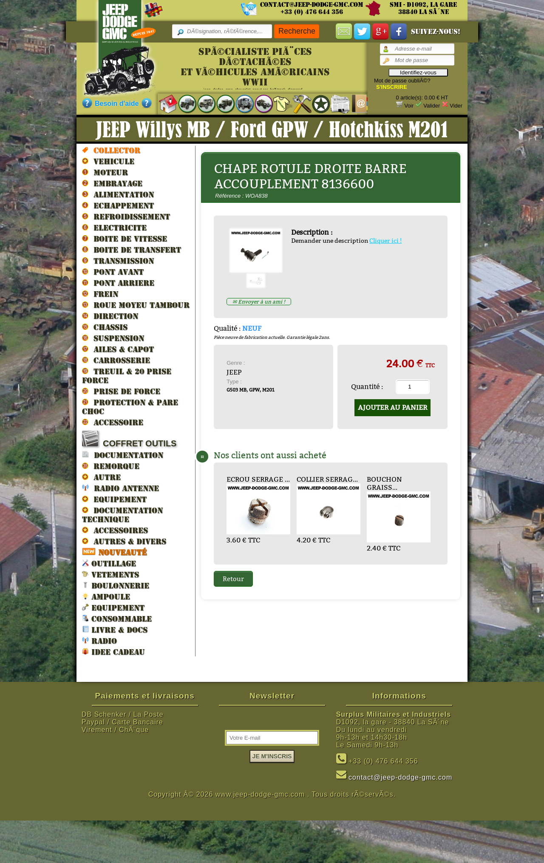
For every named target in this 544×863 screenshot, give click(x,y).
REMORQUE (110, 466)
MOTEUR (105, 172)
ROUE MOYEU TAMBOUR (136, 304)
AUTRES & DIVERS (124, 541)
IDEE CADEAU (113, 651)
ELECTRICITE (114, 227)
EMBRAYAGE (112, 183)
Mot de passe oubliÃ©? (402, 80)
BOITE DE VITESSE (124, 238)
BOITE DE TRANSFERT (131, 249)
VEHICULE (108, 161)
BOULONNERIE (115, 585)
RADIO (99, 640)
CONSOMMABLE (117, 618)
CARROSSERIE (116, 360)
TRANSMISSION (118, 260)
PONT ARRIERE (118, 282)
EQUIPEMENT (114, 499)
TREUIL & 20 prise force (126, 375)
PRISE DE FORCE (121, 391)
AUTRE (101, 477)
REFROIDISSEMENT (126, 216)
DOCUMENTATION (122, 454)
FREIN (100, 293)
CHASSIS (105, 327)
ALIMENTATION (118, 194)
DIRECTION (110, 315)
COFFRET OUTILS (129, 439)
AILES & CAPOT (118, 349)
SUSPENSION (113, 338)
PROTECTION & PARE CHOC (130, 406)
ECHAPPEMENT (118, 205)
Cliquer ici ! (385, 240)
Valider (431, 105)
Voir (409, 105)
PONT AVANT (113, 271)
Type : (234, 381)
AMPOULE (106, 596)
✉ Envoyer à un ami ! (258, 301)
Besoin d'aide (117, 103)
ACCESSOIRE (112, 422)
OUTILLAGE (109, 563)
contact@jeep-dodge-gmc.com (311, 4)
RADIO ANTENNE (120, 487)
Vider (456, 105)
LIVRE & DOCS (114, 629)
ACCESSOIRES (115, 530)
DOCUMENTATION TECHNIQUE (122, 514)
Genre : (236, 363)
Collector (111, 150)
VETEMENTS (110, 574)
